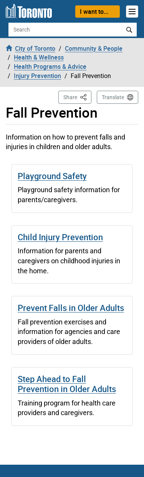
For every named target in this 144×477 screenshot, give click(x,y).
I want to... (94, 11)
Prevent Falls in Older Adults (71, 307)
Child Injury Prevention (60, 237)
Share (77, 96)
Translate (113, 97)
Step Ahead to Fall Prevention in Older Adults (67, 383)
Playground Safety (52, 175)
